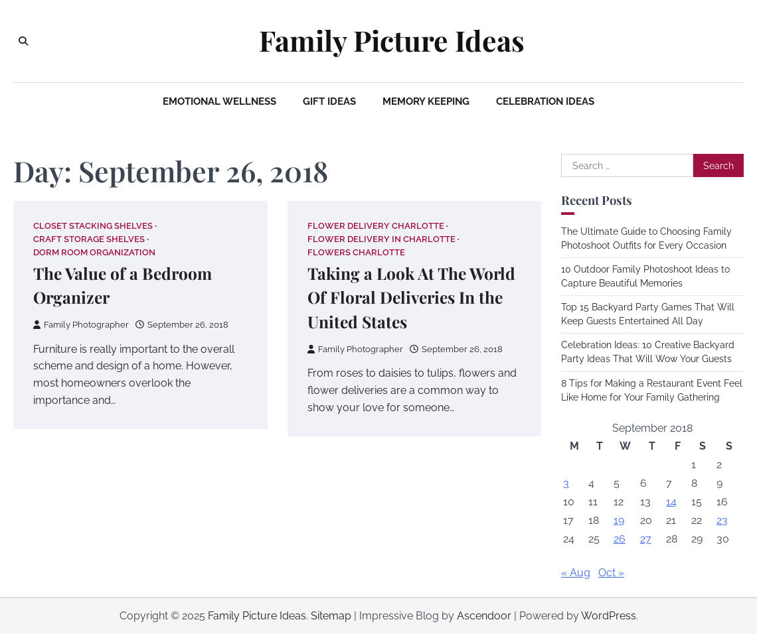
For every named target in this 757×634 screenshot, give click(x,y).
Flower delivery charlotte (375, 226)
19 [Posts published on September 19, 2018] (619, 520)
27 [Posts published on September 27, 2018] (645, 539)
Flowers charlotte (356, 252)
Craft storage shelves (89, 239)
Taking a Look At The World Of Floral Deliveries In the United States (411, 297)
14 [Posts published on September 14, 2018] (671, 501)
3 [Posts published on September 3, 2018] (566, 483)
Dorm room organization (94, 252)
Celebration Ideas (545, 101)
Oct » (611, 572)
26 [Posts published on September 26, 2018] (620, 539)
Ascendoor (484, 615)
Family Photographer (81, 325)
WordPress (608, 615)
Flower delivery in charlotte (381, 239)
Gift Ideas (329, 101)
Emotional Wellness (219, 101)
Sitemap (331, 615)
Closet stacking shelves (93, 226)
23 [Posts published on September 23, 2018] (722, 520)
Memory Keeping (425, 101)
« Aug (575, 572)
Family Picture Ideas (392, 40)
